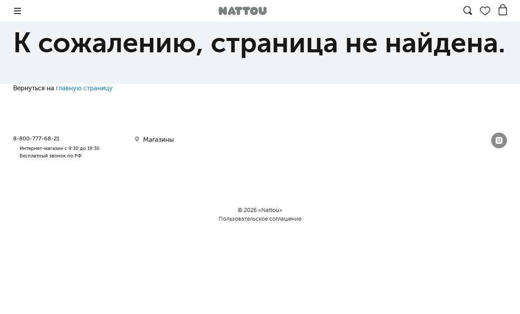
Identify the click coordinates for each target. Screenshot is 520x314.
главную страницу (84, 88)
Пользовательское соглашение (260, 218)
